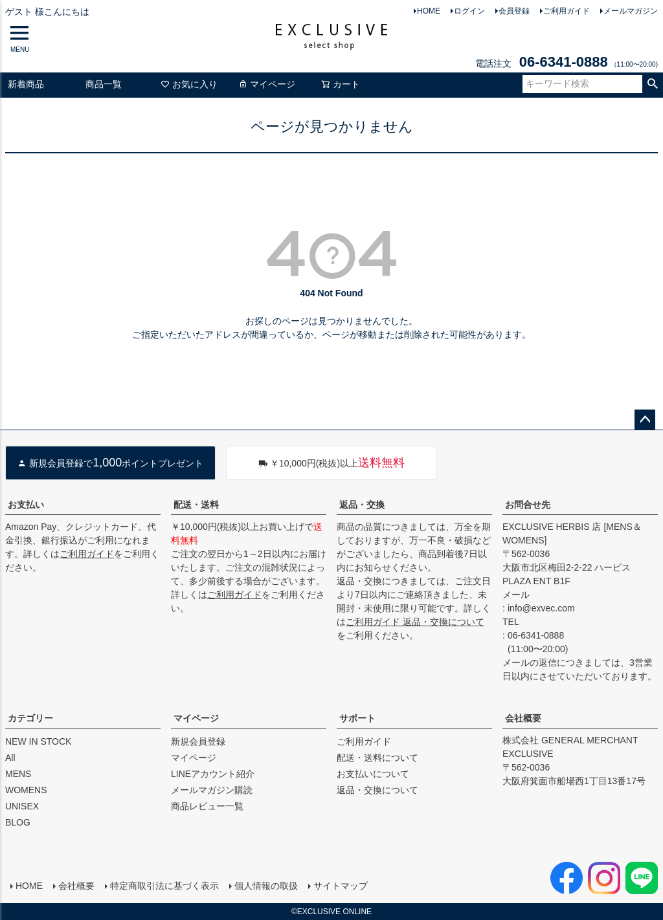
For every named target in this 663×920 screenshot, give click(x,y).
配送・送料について (377, 757)
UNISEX (22, 806)
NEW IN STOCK (38, 741)
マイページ (266, 84)
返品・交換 (362, 504)
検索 (652, 84)
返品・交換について (377, 790)
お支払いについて (373, 774)
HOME (428, 11)
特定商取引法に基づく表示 (164, 886)
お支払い (26, 504)
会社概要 (523, 718)
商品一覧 (103, 84)
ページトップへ (645, 420)
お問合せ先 (527, 504)
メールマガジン (630, 11)
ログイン (469, 11)
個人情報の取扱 (266, 886)
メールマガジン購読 (212, 790)
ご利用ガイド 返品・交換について (415, 622)
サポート (357, 718)
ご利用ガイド (566, 11)
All (10, 757)
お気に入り (189, 84)
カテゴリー (30, 718)
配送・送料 (196, 504)
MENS (18, 774)
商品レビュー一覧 (207, 806)
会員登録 (514, 11)
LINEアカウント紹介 (212, 774)
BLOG (17, 822)
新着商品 (26, 84)
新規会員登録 (198, 741)
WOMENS (26, 790)
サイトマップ (340, 886)
